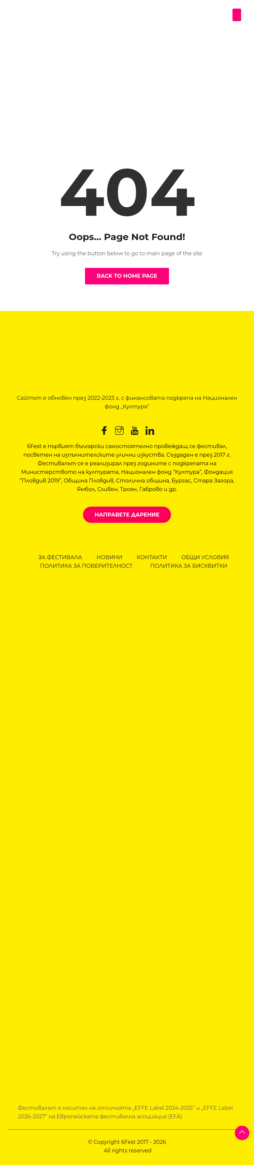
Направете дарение (127, 515)
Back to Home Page (127, 276)
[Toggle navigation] (237, 15)
